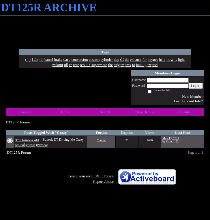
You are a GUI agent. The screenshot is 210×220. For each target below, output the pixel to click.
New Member (192, 96)
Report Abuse (103, 181)
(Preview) (42, 144)
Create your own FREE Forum (91, 176)
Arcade (25, 112)
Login (195, 86)
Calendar (184, 112)
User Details (144, 112)
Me (72, 140)
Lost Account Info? (188, 101)
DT (56, 140)
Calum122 (172, 141)
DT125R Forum (18, 122)
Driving (64, 140)
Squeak (48, 140)
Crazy (80, 140)
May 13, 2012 (170, 138)
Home (65, 112)
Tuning (101, 140)
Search (105, 112)
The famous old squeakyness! (27, 142)
